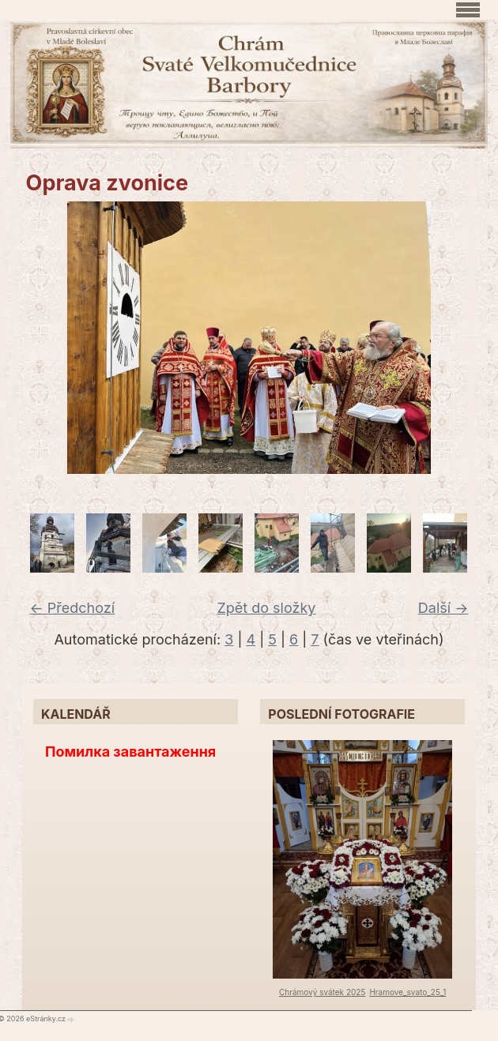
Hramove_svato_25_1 (407, 992)
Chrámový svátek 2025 (322, 992)
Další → (443, 607)
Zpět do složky (266, 607)
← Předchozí (72, 607)
